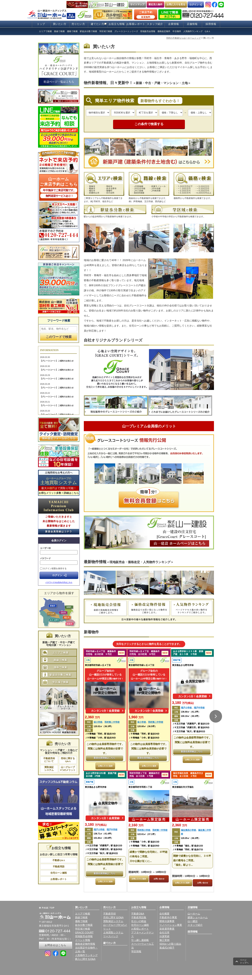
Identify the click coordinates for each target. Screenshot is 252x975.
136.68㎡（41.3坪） (190, 712)
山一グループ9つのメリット (68, 768)
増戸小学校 (186, 707)
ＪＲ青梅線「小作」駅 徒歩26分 (100, 737)
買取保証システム (49, 768)
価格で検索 (60, 667)
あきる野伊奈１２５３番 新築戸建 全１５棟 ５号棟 (188, 652)
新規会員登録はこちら (104, 758)
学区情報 (136, 951)
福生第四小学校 (188, 830)
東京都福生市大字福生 (183, 787)
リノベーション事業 (170, 925)
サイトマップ (137, 4)
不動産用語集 (138, 917)
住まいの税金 (138, 921)
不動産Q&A (58, 860)
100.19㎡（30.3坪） (190, 716)
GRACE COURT (84, 932)
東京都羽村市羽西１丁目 (140, 787)
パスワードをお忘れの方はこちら (58, 582)
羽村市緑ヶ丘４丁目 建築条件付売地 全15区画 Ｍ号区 (144, 652)
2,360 (92, 717)
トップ (41, 24)
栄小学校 (98, 722)
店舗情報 (192, 24)
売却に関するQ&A (68, 760)
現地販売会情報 (84, 936)
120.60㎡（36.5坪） (147, 726)
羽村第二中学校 (112, 722)
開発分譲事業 (166, 921)
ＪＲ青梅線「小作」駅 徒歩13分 (144, 842)
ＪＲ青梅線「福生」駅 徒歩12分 (187, 845)
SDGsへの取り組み (170, 943)
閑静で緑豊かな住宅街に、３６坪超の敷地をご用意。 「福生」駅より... (192, 860)
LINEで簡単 (170, 14)
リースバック (110, 936)
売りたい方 (78, 24)
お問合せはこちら (55, 945)
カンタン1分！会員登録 (105, 710)
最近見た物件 (155, 4)
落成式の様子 (166, 947)
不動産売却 (109, 913)
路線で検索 (60, 660)
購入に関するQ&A (85, 959)
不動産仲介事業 (168, 917)
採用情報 (211, 24)
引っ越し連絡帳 (140, 940)
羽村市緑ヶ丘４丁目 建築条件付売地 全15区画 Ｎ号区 (101, 652)
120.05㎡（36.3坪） (190, 838)
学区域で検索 (60, 682)
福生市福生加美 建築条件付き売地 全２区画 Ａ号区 (188, 774)
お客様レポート (135, 24)
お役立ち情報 (117, 24)
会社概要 (164, 913)
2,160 (136, 825)
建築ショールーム (198, 917)
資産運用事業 (166, 928)
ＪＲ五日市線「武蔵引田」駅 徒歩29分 (191, 727)
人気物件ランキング (86, 955)
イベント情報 (82, 940)
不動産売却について (49, 760)
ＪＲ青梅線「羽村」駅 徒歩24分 (100, 734)
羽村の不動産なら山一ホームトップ (183, 38)
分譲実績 (164, 936)
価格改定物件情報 (85, 943)
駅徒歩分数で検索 (60, 674)
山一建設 (193, 921)
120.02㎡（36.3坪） (103, 726)
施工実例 (164, 940)
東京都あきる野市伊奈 (183, 665)
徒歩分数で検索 (84, 925)
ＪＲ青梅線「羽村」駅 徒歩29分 (144, 845)
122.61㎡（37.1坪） (147, 834)
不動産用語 (58, 866)
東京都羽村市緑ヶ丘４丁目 (98, 665)
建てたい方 (97, 24)
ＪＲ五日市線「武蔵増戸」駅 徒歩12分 (191, 723)
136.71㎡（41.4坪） (103, 833)
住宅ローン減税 (58, 872)
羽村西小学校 (143, 830)
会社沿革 (164, 932)
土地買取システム (113, 932)
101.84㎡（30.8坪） (103, 838)
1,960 (136, 717)
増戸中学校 (199, 707)
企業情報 (173, 24)
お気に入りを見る (176, 4)
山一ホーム (194, 913)
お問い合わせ (159, 879)
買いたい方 (59, 24)
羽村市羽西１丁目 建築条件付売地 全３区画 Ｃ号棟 (144, 774)
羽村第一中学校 (159, 830)
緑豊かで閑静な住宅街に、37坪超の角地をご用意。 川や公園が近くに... (149, 856)
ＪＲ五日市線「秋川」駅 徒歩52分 (188, 731)
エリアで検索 (60, 652)
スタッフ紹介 (155, 24)
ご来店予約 (145, 15)
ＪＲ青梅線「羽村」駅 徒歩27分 (187, 849)
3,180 (183, 703)
